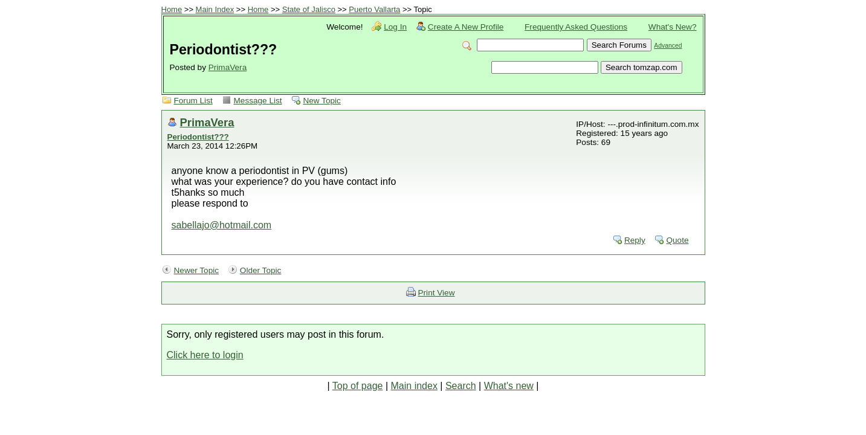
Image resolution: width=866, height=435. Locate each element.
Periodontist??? (198, 136)
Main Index (215, 9)
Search (460, 386)
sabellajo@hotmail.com (222, 225)
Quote (677, 240)
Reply (634, 240)
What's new (509, 386)
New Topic (321, 100)
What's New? (672, 26)
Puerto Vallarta (374, 9)
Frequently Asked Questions (576, 26)
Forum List (193, 100)
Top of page (357, 386)
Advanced (668, 45)
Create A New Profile (465, 26)
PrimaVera (227, 67)
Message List (258, 100)
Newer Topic (196, 270)
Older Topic (261, 270)
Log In (395, 26)
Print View (436, 292)
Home (172, 9)
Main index (414, 386)
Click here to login (205, 355)
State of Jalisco (308, 9)
